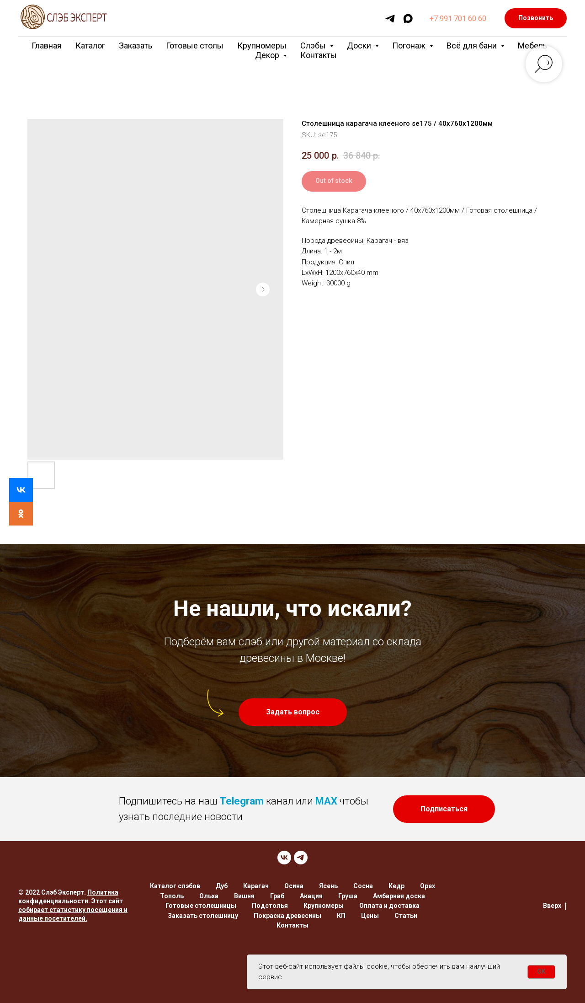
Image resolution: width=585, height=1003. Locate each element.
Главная (47, 45)
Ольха (208, 896)
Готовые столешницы (200, 905)
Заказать (135, 45)
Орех (427, 886)
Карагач (256, 886)
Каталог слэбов (175, 886)
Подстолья (270, 905)
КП (341, 915)
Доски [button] (360, 45)
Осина (293, 886)
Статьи (405, 915)
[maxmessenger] (408, 18)
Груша (347, 896)
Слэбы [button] (314, 45)
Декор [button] (268, 55)
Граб (277, 896)
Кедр (396, 886)
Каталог (90, 45)
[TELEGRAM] (301, 857)
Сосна (363, 886)
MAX (326, 801)
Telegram (242, 801)
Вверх (555, 906)
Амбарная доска (399, 896)
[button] (293, 712)
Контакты (318, 55)
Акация (311, 896)
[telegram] (390, 18)
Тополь (172, 896)
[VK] (284, 857)
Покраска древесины (287, 915)
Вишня (244, 896)
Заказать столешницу (203, 915)
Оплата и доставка (389, 905)
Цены (370, 915)
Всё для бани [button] (473, 45)
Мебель (532, 45)
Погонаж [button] (409, 45)
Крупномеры (262, 45)
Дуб (222, 886)
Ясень (328, 886)
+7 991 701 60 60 (458, 18)
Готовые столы (194, 45)
